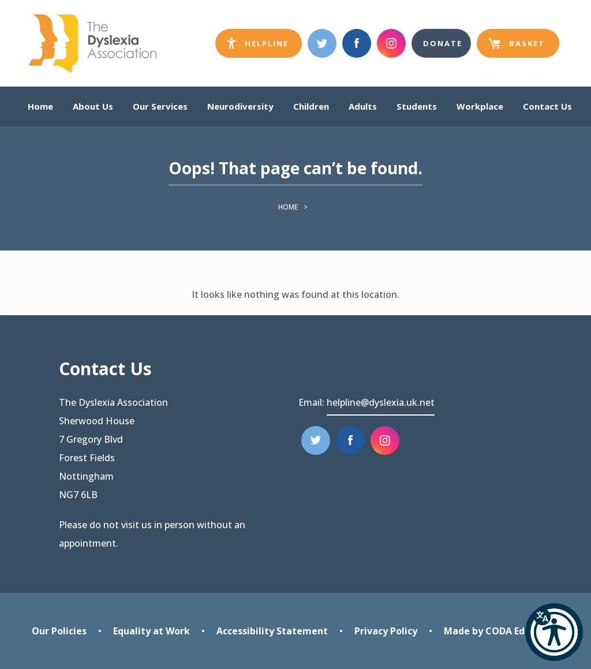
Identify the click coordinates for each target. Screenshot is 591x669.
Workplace (480, 106)
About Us (93, 106)
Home (40, 106)
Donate (442, 43)
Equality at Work (151, 631)
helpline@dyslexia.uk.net (381, 402)
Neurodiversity (240, 106)
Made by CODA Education (502, 631)
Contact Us (547, 106)
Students (417, 106)
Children (311, 106)
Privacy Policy (385, 631)
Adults (363, 106)
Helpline (264, 46)
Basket (516, 48)
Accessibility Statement (272, 631)
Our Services (160, 106)
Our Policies (59, 631)
